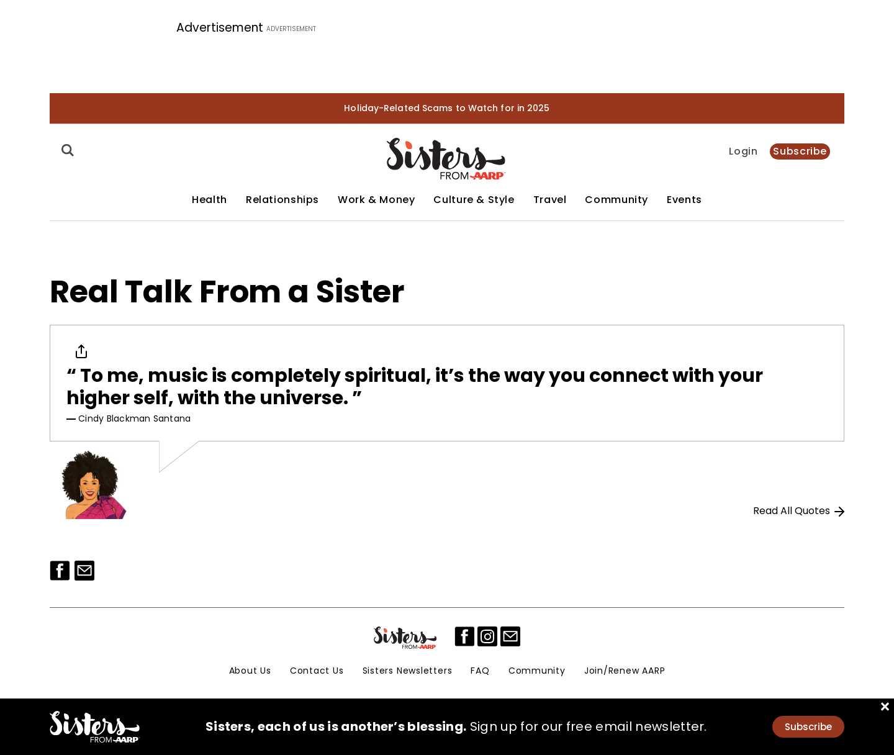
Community (616, 200)
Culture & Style (473, 200)
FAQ (480, 670)
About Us (250, 670)
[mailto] (510, 636)
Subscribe (800, 151)
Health (209, 200)
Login (743, 151)
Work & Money (376, 200)
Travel (550, 200)
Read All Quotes (798, 511)
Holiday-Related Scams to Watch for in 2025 (446, 108)
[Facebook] (60, 571)
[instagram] (487, 636)
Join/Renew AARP (625, 670)
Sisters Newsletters (408, 670)
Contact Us (317, 670)
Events (684, 200)
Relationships (282, 200)
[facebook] (464, 636)
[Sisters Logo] (406, 637)
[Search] (66, 150)
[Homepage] (446, 158)
